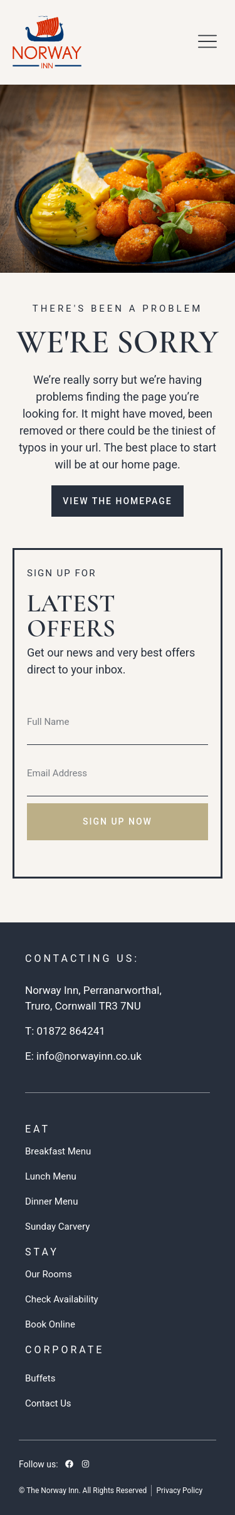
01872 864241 (70, 1031)
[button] (208, 42)
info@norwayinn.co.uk (89, 1056)
